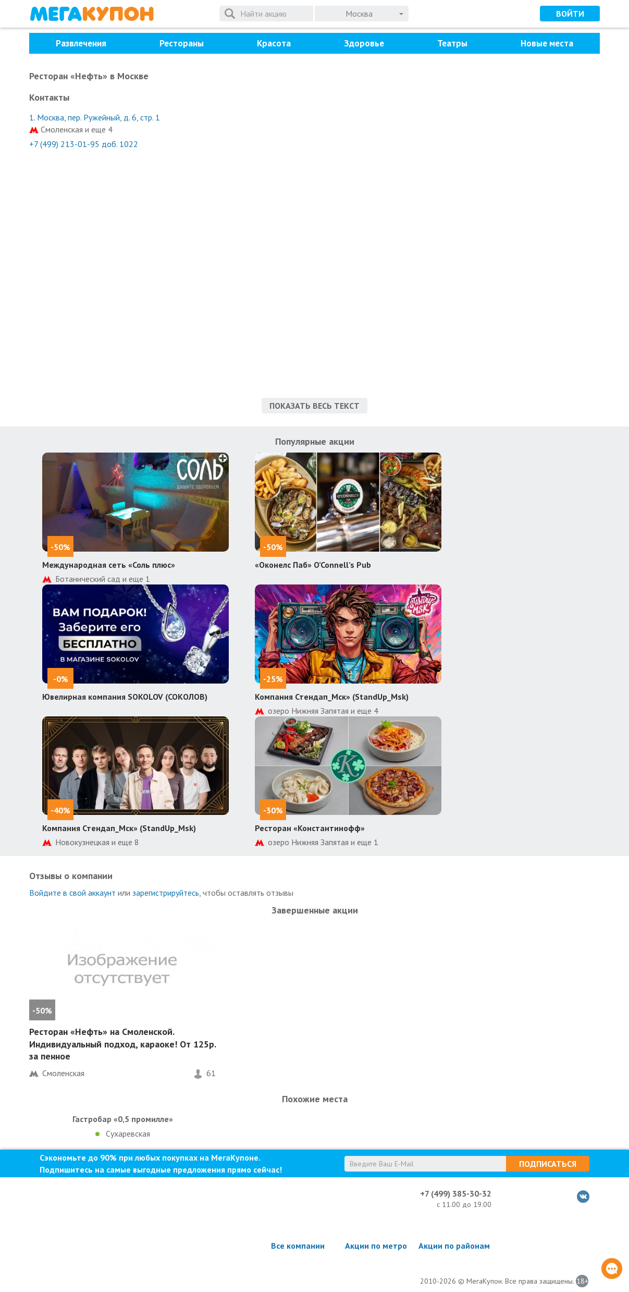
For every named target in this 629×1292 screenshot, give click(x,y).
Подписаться (547, 1164)
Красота (274, 43)
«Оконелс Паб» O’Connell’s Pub (313, 564)
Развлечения (81, 43)
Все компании (298, 1245)
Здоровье (364, 43)
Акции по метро (376, 1245)
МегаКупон (91, 14)
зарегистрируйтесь (165, 892)
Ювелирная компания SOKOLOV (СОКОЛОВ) (124, 696)
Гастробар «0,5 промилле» (122, 1119)
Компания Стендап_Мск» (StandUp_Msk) (332, 696)
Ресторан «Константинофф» (310, 828)
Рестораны (181, 43)
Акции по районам (454, 1245)
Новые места (547, 43)
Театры (452, 43)
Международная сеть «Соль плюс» (108, 564)
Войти (570, 13)
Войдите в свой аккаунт (72, 892)
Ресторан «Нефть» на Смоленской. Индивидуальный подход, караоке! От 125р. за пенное (122, 1044)
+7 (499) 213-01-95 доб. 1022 (83, 144)
